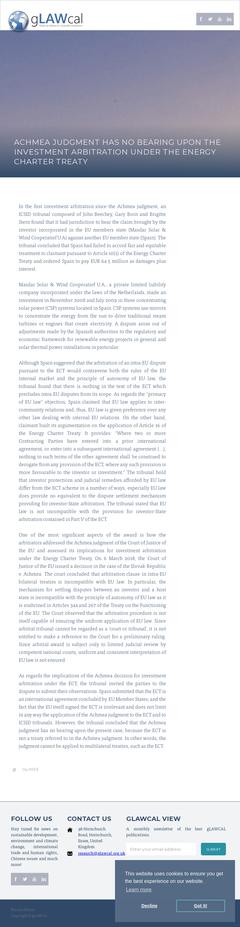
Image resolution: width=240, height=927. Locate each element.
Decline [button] (150, 905)
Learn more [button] (139, 889)
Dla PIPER (30, 770)
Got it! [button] (200, 905)
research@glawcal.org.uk (101, 854)
